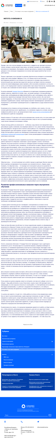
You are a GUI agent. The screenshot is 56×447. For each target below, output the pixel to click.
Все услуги (19, 5)
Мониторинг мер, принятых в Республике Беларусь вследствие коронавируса (12, 380)
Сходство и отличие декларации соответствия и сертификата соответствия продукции (14, 387)
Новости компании (8, 359)
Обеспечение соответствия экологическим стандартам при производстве (39, 383)
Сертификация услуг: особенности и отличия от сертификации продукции (41, 387)
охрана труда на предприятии (41, 112)
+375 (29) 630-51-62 (49, 5)
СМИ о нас (6, 357)
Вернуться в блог (28, 324)
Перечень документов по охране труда (38, 379)
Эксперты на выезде (9, 365)
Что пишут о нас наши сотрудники (10, 349)
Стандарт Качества (17, 91)
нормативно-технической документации (12, 134)
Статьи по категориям (7, 341)
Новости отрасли (8, 362)
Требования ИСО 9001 (7, 383)
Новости (4, 354)
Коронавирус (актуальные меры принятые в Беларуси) (15, 346)
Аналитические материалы (8, 338)
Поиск (42, 1)
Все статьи (4, 336)
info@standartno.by (33, 1)
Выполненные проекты (8, 344)
